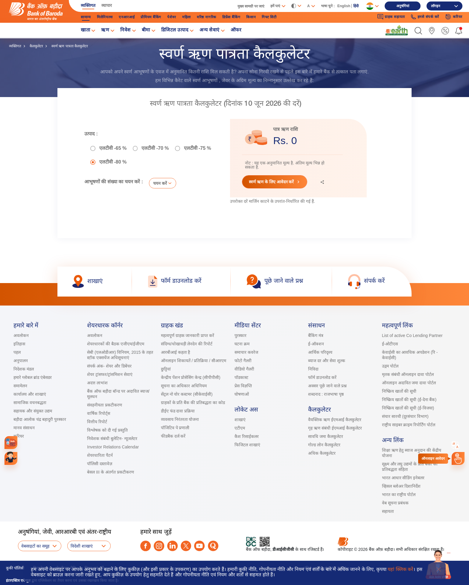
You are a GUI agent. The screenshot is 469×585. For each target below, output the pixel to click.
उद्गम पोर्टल (390, 366)
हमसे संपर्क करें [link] (425, 16)
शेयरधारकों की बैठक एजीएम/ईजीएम (115, 343)
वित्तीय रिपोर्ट (97, 421)
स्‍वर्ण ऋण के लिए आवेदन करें (271, 181)
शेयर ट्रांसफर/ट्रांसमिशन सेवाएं (110, 374)
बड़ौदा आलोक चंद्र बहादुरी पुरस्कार (39, 419)
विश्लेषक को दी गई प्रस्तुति (107, 430)
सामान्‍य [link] (86, 17)
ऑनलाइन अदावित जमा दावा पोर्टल (409, 382)
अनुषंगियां (402, 6)
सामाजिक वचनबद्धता (29, 402)
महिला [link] (186, 17)
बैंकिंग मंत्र (315, 335)
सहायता (388, 511)
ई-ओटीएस (390, 343)
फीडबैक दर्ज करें (173, 436)
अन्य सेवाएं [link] (210, 30)
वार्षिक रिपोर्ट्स (98, 413)
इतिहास (19, 343)
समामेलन (20, 385)
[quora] (213, 546)
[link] (397, 30)
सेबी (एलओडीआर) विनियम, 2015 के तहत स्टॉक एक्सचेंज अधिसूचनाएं (120, 355)
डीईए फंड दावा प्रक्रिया (178, 411)
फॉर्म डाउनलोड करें (322, 377)
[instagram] (159, 546)
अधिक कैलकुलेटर (322, 453)
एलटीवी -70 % (155, 148)
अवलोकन (21, 335)
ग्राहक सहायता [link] (391, 16)
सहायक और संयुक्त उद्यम (32, 411)
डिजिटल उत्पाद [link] (175, 30)
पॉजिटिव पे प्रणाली (175, 427)
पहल (17, 352)
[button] (418, 30)
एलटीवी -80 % (113, 162)
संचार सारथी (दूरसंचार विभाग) (405, 416)
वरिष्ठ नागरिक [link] (206, 17)
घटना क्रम (241, 343)
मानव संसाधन (24, 427)
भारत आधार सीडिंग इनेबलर (403, 477)
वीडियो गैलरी (244, 369)
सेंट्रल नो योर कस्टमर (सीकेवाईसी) (187, 394)
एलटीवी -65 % (113, 148)
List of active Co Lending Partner (412, 335)
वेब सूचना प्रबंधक (395, 503)
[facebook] (145, 546)
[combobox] (455, 445)
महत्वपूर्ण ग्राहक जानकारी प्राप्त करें (187, 335)
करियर (18, 436)
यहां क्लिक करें (400, 569)
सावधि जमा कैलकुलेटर (325, 436)
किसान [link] (251, 17)
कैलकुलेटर (36, 46)
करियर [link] (453, 16)
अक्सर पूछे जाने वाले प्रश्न (327, 385)
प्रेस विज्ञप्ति (243, 385)
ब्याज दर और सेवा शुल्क (326, 360)
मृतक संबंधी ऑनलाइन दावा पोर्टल (408, 374)
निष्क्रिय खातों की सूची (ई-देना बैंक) (409, 399)
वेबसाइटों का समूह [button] (35, 546)
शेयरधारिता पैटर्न (100, 455)
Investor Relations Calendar (113, 447)
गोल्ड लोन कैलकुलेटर (324, 444)
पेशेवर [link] (171, 17)
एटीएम (239, 428)
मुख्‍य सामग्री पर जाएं (250, 6)
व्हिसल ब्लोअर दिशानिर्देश (401, 486)
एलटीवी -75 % (197, 148)
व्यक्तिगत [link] (88, 5)
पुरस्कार (240, 335)
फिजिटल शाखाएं (247, 444)
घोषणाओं (241, 394)
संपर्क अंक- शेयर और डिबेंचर (109, 366)
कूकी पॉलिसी (15, 568)
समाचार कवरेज (246, 352)
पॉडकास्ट (241, 377)
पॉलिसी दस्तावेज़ (99, 463)
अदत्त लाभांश (97, 382)
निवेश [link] (125, 30)
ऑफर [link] (236, 30)
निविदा (313, 369)
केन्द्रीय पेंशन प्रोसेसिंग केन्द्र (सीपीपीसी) (190, 377)
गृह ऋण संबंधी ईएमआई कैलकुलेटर (335, 428)
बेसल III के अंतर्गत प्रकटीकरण (110, 472)
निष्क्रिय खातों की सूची (399, 391)
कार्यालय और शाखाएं (29, 394)
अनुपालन (20, 360)
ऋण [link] (105, 30)
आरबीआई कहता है (175, 352)
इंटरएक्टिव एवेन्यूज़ (18, 580)
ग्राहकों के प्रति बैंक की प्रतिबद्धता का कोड (193, 402)
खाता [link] (85, 30)
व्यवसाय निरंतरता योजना (180, 419)
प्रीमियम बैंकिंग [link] (151, 17)
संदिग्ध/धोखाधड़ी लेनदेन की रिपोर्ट (187, 343)
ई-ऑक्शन (316, 343)
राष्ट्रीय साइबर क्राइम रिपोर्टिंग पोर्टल (409, 424)
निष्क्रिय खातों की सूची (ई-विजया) (408, 408)
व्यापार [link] (106, 5)
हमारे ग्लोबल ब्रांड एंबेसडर (32, 377)
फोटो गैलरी (243, 360)
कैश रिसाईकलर (246, 436)
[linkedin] (172, 546)
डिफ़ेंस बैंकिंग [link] (231, 17)
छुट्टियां (166, 369)
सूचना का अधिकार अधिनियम (184, 385)
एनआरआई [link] (127, 17)
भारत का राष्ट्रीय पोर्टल (399, 494)
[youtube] (199, 546)
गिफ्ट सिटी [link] (269, 17)
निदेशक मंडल (23, 369)
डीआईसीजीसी (283, 549)
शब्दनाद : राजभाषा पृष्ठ (326, 394)
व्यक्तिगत (15, 46)
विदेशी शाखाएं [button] (82, 546)
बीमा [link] (146, 30)
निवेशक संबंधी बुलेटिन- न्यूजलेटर (112, 438)
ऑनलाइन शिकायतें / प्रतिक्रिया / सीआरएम (193, 360)
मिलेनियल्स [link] (105, 17)
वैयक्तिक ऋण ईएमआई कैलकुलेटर (334, 419)
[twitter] (186, 546)
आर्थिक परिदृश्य (320, 352)
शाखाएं (240, 419)
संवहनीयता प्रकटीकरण (104, 405)
